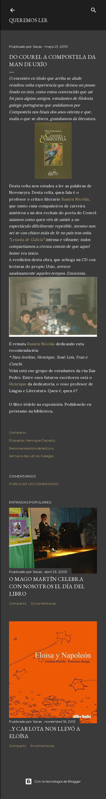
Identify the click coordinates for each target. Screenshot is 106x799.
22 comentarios (43, 603)
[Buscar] (93, 8)
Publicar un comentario (34, 484)
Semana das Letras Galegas (31, 456)
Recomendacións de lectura (31, 448)
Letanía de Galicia (26, 239)
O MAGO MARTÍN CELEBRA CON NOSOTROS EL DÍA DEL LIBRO (47, 586)
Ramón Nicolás (75, 199)
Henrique (18, 384)
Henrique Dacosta (40, 440)
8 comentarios (42, 746)
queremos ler (28, 20)
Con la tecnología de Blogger (53, 781)
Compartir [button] (18, 432)
